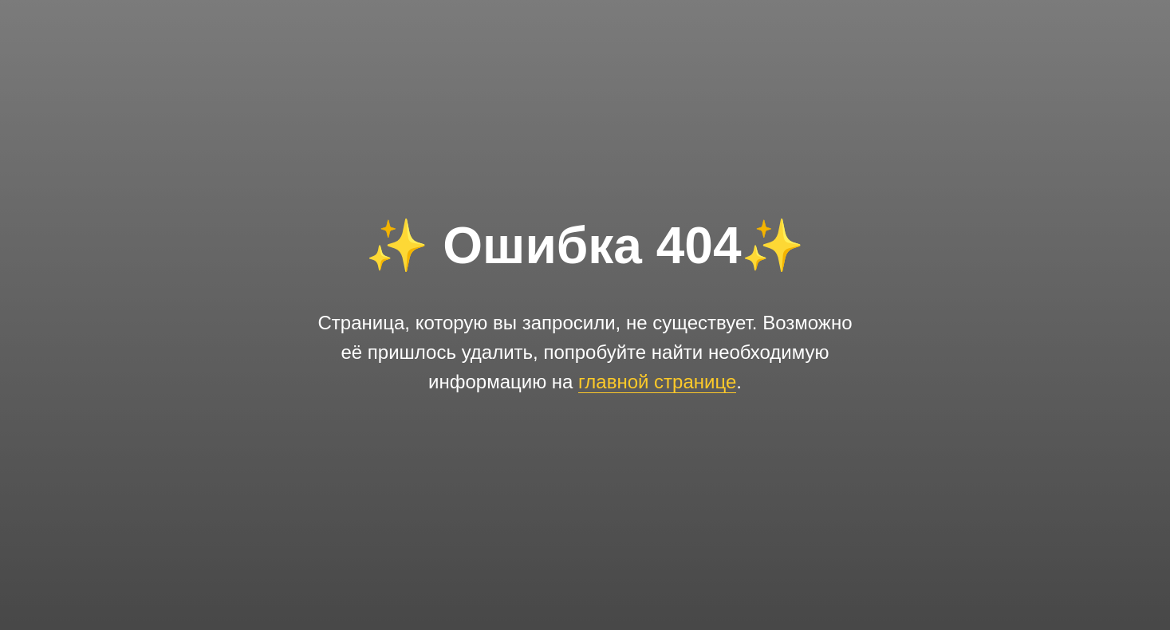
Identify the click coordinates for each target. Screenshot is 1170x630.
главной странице (657, 381)
